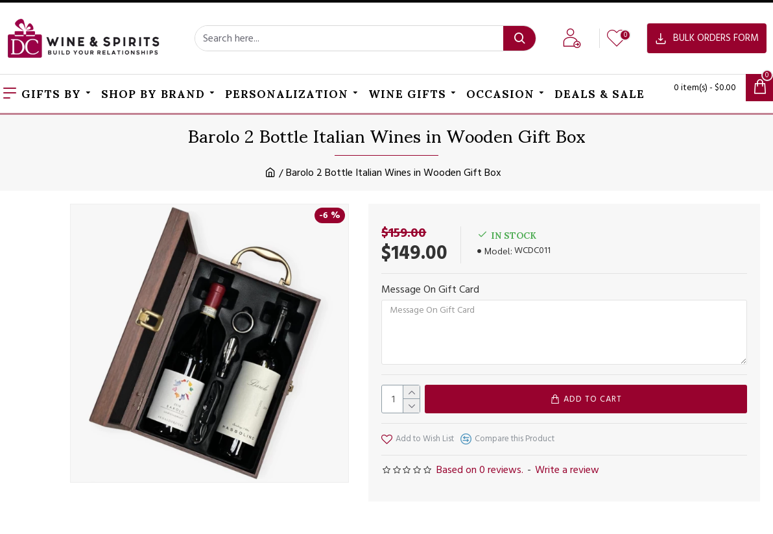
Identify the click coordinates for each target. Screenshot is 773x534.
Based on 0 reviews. (479, 470)
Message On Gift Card (430, 289)
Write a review (567, 470)
